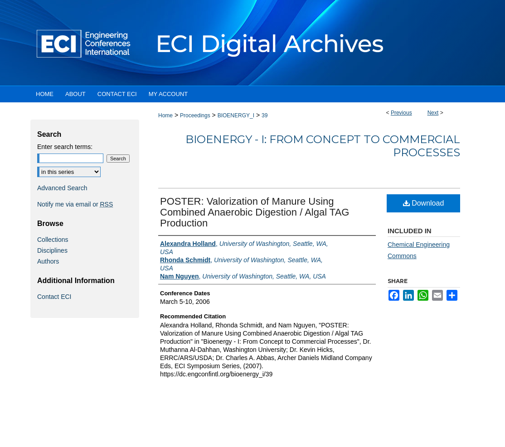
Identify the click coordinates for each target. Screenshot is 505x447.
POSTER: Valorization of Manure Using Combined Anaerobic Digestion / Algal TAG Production (254, 212)
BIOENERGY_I (236, 115)
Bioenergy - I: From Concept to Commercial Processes (322, 146)
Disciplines (52, 250)
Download (423, 203)
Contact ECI (54, 296)
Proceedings (195, 115)
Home (165, 115)
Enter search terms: (64, 146)
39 (264, 115)
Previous (401, 113)
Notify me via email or (75, 204)
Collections (52, 239)
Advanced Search (62, 188)
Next (433, 113)
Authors (48, 261)
